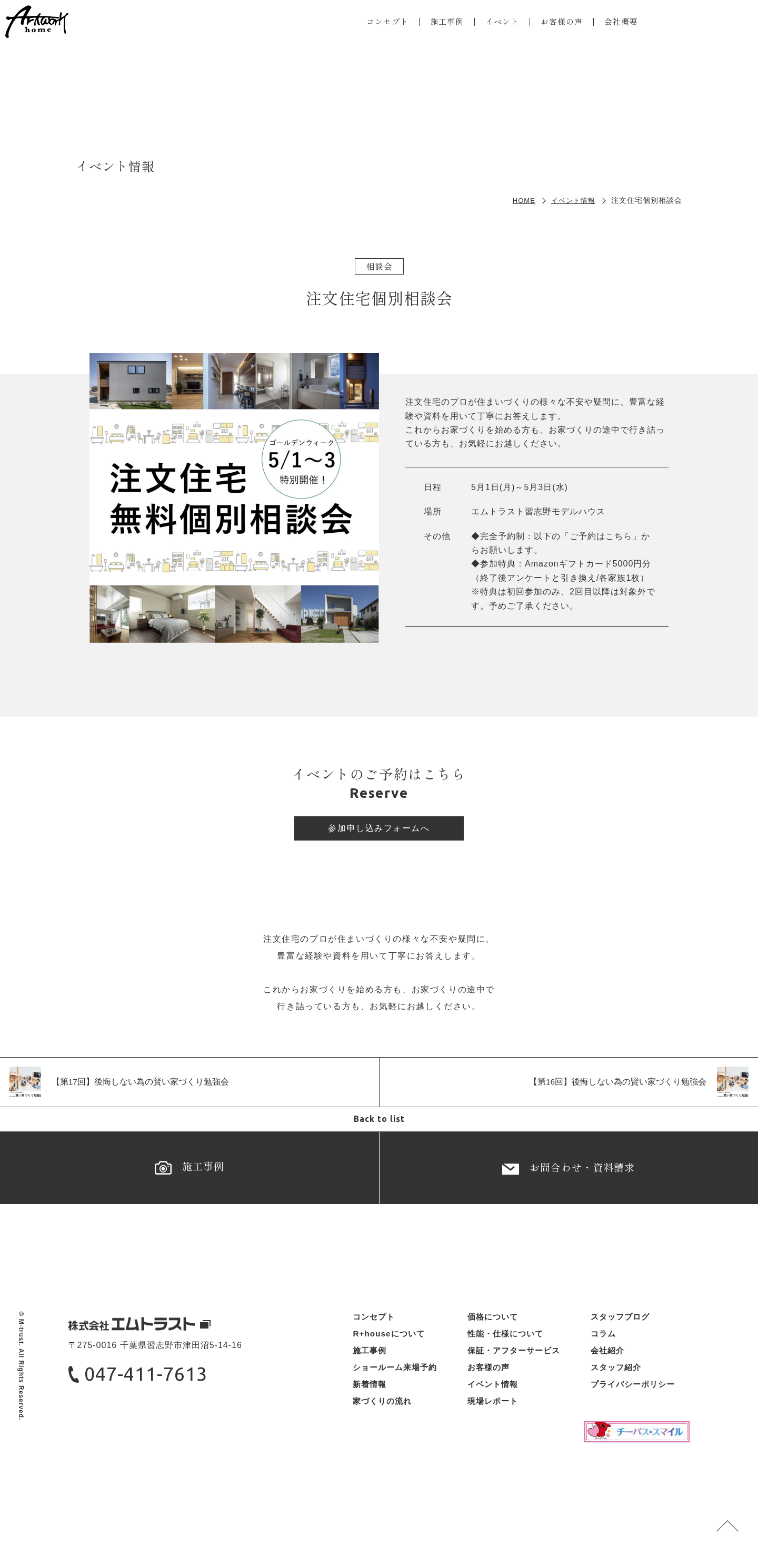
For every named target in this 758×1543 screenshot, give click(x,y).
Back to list (379, 1123)
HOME (520, 200)
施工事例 (440, 23)
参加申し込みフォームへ (379, 829)
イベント (497, 23)
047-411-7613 (154, 1390)
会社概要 (621, 23)
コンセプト (378, 23)
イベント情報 (571, 200)
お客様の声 (559, 23)
